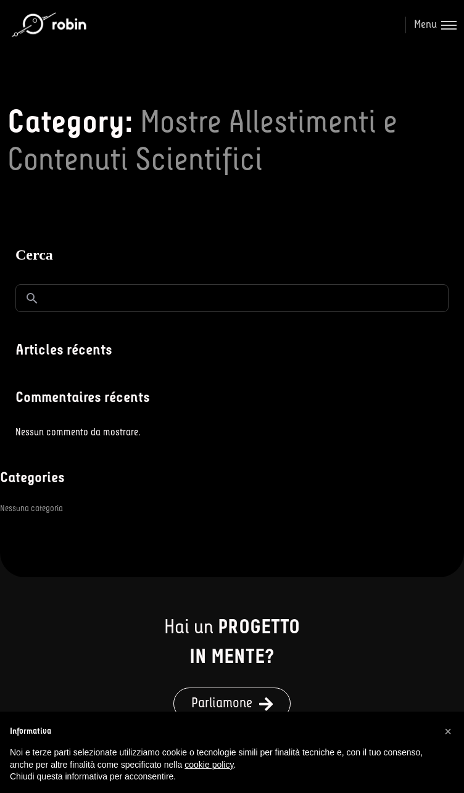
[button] (232, 704)
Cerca (34, 255)
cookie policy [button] (208, 765)
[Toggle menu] (431, 25)
